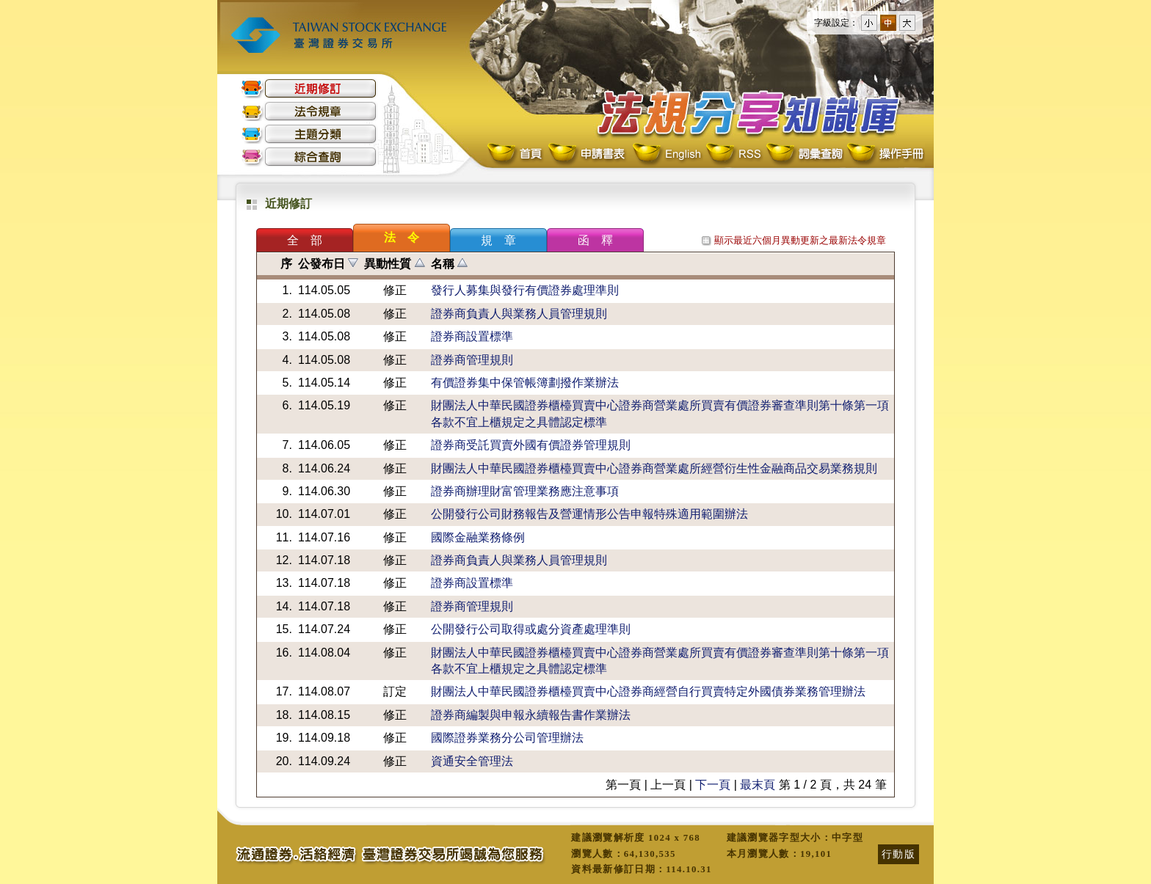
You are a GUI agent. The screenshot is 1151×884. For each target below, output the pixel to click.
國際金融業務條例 (478, 537)
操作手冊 (884, 154)
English (666, 154)
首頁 (516, 154)
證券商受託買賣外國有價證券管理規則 (531, 445)
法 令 (401, 237)
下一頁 (712, 784)
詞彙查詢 (803, 154)
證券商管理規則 (472, 360)
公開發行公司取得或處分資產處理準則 (531, 629)
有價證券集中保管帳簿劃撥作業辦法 (525, 382)
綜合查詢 (309, 157)
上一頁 (668, 784)
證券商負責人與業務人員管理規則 (519, 313)
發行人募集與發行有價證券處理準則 (525, 290)
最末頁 (757, 784)
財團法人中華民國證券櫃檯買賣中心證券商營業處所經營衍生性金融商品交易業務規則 (654, 468)
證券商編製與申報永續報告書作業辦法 (531, 715)
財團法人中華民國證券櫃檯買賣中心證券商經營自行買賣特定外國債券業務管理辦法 (648, 691)
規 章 (498, 240)
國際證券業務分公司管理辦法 (507, 737)
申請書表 (587, 154)
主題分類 (309, 134)
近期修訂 (309, 88)
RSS (733, 154)
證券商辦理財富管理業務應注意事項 (525, 491)
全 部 (304, 240)
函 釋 (595, 240)
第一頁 (623, 784)
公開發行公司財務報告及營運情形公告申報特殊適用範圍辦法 (589, 514)
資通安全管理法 (472, 761)
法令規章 (309, 111)
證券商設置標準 (472, 336)
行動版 (898, 854)
